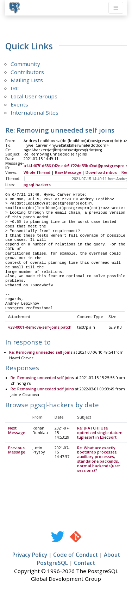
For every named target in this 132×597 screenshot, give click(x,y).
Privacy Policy (29, 555)
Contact (84, 563)
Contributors (27, 71)
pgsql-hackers (37, 184)
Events (19, 104)
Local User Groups (34, 96)
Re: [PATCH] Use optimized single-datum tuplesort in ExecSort (99, 433)
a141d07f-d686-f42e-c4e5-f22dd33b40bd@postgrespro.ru (77, 165)
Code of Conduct (75, 555)
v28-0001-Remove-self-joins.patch (39, 327)
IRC (15, 88)
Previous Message (16, 450)
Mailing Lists (27, 80)
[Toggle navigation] (115, 8)
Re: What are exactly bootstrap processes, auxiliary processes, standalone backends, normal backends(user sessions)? (98, 459)
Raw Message (68, 172)
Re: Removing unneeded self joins (41, 352)
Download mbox (101, 172)
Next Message (16, 430)
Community (25, 63)
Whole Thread (37, 172)
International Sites (34, 112)
